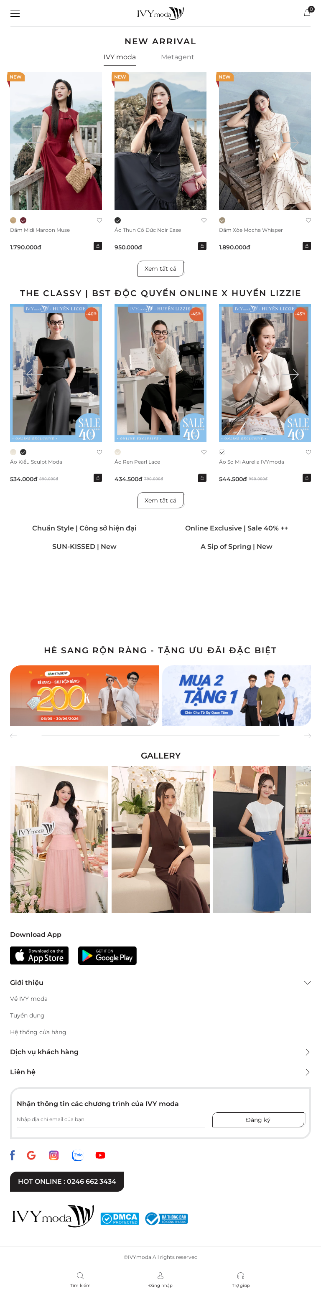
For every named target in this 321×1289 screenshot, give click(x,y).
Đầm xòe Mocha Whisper (251, 230)
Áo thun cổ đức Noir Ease (148, 230)
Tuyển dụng (27, 1015)
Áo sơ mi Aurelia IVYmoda (251, 462)
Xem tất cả (160, 268)
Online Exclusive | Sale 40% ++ (236, 528)
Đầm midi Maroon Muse (40, 230)
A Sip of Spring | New (237, 547)
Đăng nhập (160, 1285)
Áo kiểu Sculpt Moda (36, 462)
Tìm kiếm (80, 1285)
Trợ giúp (241, 1285)
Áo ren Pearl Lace (137, 462)
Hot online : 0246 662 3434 (67, 1181)
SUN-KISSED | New (84, 547)
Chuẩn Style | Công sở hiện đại (84, 528)
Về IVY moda (29, 998)
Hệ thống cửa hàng (38, 1032)
